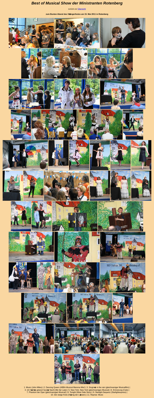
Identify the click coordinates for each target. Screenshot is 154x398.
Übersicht (82, 9)
